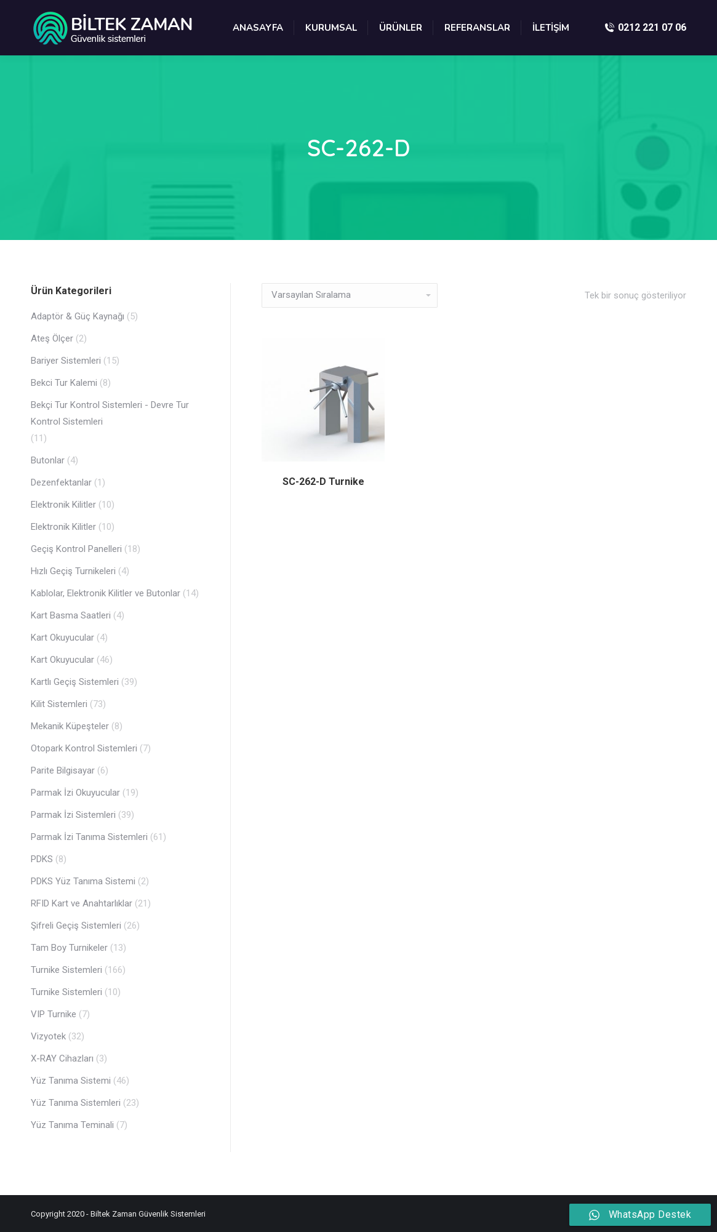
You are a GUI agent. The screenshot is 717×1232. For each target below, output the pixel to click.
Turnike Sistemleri (66, 969)
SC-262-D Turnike (323, 481)
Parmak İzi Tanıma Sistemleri (89, 836)
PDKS (42, 859)
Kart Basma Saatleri (71, 615)
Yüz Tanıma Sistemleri (76, 1102)
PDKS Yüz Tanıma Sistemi (83, 881)
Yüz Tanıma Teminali (72, 1124)
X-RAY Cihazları (62, 1058)
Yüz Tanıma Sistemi (71, 1080)
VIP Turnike (53, 1014)
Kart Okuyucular (62, 637)
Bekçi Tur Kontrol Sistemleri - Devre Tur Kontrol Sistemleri (110, 413)
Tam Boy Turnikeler (69, 947)
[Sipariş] (350, 295)
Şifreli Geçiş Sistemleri (76, 925)
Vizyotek (48, 1036)
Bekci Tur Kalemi (64, 382)
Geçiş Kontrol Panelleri (76, 548)
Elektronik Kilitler (63, 504)
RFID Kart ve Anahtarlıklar (81, 903)
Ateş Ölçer (52, 338)
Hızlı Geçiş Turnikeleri (73, 571)
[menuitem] (258, 27)
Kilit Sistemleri (59, 704)
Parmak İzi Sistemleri (73, 814)
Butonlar (48, 460)
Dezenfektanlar (61, 482)
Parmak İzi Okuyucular (75, 792)
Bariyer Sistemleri (66, 360)
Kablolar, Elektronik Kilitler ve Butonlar (105, 593)
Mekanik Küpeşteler (70, 726)
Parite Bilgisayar (63, 770)
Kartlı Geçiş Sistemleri (75, 681)
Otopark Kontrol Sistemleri (84, 748)
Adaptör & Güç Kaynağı (77, 316)
